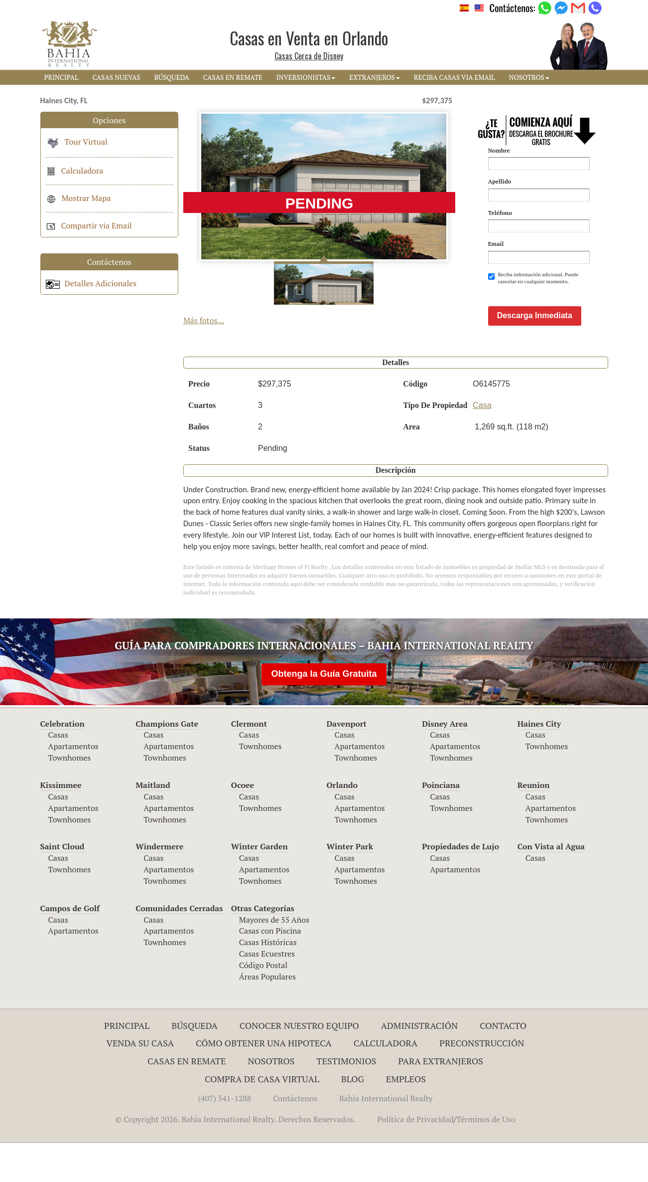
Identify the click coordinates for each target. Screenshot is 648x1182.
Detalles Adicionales (91, 283)
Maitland (152, 823)
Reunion (534, 823)
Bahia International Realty (386, 1137)
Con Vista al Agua (551, 885)
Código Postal (263, 1003)
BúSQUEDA (171, 77)
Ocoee (242, 823)
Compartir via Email (89, 225)
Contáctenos (295, 1137)
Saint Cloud (62, 885)
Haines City (539, 762)
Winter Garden (259, 885)
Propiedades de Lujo (460, 885)
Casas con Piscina (270, 969)
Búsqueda (194, 1064)
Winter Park (349, 885)
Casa (482, 444)
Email (496, 243)
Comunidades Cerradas (179, 947)
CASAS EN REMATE (232, 77)
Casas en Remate (186, 1100)
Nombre (499, 150)
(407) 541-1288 (224, 1137)
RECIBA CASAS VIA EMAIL (454, 77)
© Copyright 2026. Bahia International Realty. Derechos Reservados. (235, 1158)
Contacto (503, 1064)
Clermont (249, 762)
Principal (126, 1064)
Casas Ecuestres (267, 992)
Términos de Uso (485, 1158)
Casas (58, 773)
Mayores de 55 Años (274, 958)
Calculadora (75, 170)
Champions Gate (166, 762)
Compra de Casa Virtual (262, 1118)
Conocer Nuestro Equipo (299, 1064)
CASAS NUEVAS (116, 77)
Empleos (406, 1118)
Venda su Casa (140, 1082)
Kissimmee (61, 823)
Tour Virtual (77, 141)
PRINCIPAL (61, 77)
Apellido (500, 181)
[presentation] (564, 309)
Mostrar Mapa (78, 198)
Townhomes (69, 796)
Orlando (342, 823)
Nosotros (271, 1100)
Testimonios (346, 1100)
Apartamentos (73, 785)
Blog (352, 1118)
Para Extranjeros (440, 1100)
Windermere (159, 885)
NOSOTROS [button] (529, 77)
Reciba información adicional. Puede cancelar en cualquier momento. (533, 278)
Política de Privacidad (416, 1158)
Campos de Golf (70, 947)
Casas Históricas (268, 981)
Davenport (346, 762)
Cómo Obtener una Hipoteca (264, 1082)
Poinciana (441, 823)
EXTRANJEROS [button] (374, 77)
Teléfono (500, 212)
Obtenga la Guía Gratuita (324, 713)
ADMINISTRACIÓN (419, 1064)
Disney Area (445, 762)
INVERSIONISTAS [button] (306, 77)
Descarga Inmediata (534, 354)
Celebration (62, 762)
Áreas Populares (267, 1015)
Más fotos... (204, 320)
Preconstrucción (481, 1082)
